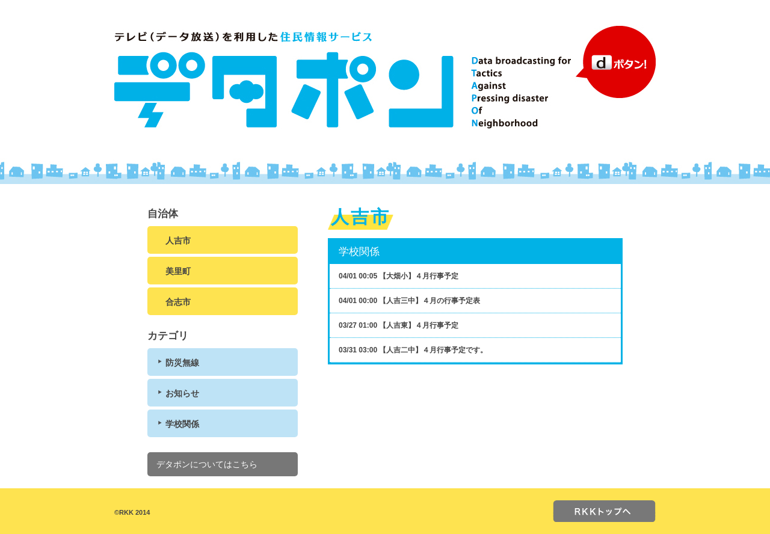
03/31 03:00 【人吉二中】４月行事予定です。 (413, 350)
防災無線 (182, 362)
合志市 (178, 302)
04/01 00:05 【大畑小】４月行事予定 (398, 276)
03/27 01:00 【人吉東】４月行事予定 (398, 325)
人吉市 (178, 240)
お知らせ (182, 393)
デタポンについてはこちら (206, 464)
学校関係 (182, 424)
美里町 (178, 271)
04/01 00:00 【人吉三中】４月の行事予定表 (409, 300)
